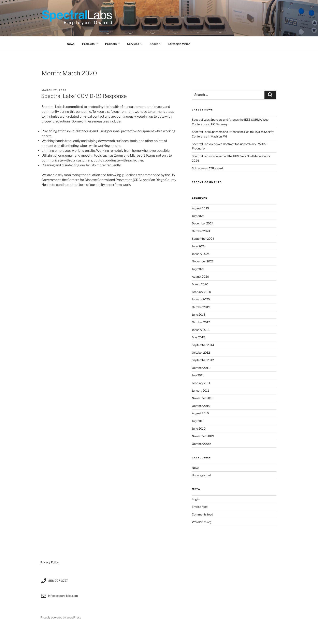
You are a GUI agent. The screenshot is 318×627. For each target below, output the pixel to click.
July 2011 (198, 375)
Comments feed (202, 514)
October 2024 (201, 231)
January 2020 (201, 299)
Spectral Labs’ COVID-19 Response (84, 96)
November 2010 (203, 398)
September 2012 (203, 360)
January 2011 (200, 390)
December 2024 (202, 223)
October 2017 (201, 322)
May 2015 (198, 337)
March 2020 (200, 284)
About (155, 43)
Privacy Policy (49, 562)
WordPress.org (201, 522)
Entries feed (199, 506)
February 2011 (201, 383)
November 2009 (203, 436)
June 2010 (199, 428)
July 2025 (198, 216)
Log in (196, 499)
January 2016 (200, 329)
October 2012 (201, 352)
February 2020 (201, 291)
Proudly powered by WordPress (60, 617)
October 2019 (201, 307)
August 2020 (200, 276)
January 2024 (201, 254)
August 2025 (200, 208)
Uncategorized (201, 475)
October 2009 (201, 443)
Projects (112, 43)
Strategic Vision (179, 43)
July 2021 (198, 269)
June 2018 (198, 314)
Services (135, 43)
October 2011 (201, 367)
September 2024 (203, 238)
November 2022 (202, 261)
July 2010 (198, 421)
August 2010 (200, 413)
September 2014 (203, 345)
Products (90, 43)
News (70, 43)
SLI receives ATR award (207, 168)
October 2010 (201, 405)
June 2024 (199, 246)
